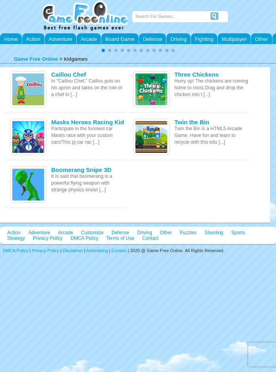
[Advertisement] (138, 308)
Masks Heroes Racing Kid (87, 122)
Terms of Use (120, 238)
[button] (103, 50)
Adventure (60, 39)
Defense (152, 39)
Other (261, 39)
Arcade (89, 39)
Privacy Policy (48, 238)
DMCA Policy (84, 238)
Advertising (97, 250)
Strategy (16, 238)
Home (11, 39)
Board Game (120, 39)
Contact (150, 238)
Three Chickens (196, 74)
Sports (238, 232)
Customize (92, 232)
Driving (178, 39)
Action (33, 39)
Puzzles (188, 232)
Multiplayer (234, 39)
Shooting (214, 232)
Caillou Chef (68, 74)
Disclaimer (73, 250)
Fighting (204, 39)
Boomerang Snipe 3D (81, 169)
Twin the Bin (191, 122)
